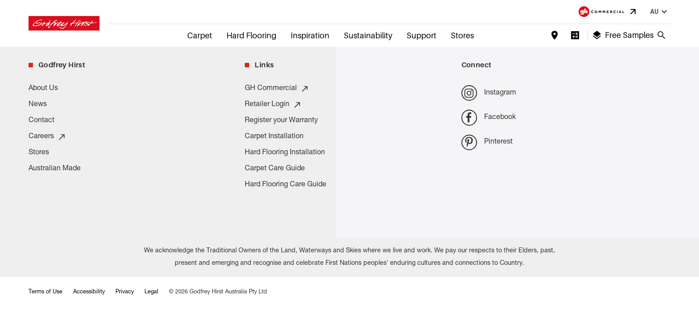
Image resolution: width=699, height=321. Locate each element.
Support (421, 35)
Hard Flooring (251, 35)
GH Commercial (277, 88)
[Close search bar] (661, 35)
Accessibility (89, 292)
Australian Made (55, 169)
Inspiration (310, 35)
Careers (47, 136)
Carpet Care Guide (275, 169)
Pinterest (487, 142)
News (38, 104)
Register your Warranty (281, 120)
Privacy (124, 292)
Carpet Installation (274, 136)
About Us (43, 88)
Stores (462, 35)
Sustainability (368, 35)
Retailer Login (273, 104)
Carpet (199, 35)
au (660, 12)
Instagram (488, 93)
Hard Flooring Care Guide (285, 185)
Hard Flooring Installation (285, 152)
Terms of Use (45, 292)
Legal (151, 292)
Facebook (488, 117)
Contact (41, 120)
